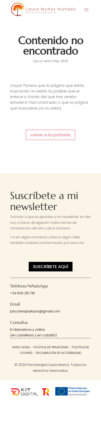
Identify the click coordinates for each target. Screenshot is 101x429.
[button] (86, 9)
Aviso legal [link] (21, 347)
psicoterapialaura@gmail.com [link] (35, 311)
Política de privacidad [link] (51, 347)
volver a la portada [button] (50, 135)
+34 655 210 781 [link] (22, 293)
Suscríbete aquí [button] (50, 267)
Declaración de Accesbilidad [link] (58, 353)
